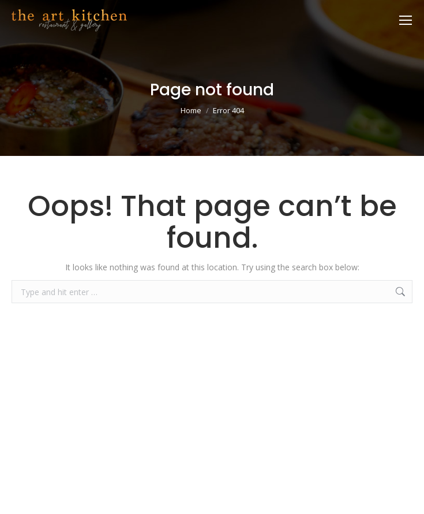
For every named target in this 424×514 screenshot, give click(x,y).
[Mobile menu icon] (405, 20)
